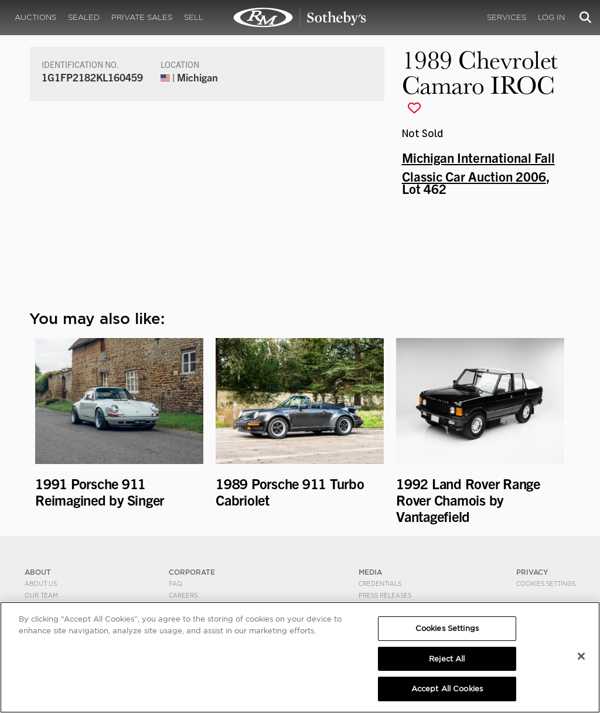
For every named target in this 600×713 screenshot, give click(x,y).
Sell (193, 17)
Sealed (84, 17)
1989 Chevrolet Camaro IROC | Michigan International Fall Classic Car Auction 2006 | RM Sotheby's (300, 17)
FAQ (175, 583)
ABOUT (38, 572)
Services (506, 17)
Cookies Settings (545, 583)
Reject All (447, 658)
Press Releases (385, 595)
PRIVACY (532, 572)
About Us (41, 583)
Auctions (35, 17)
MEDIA (370, 572)
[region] (300, 657)
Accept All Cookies (447, 688)
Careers (183, 595)
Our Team (41, 595)
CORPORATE (192, 572)
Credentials (380, 583)
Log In (551, 17)
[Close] (581, 656)
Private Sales (141, 17)
